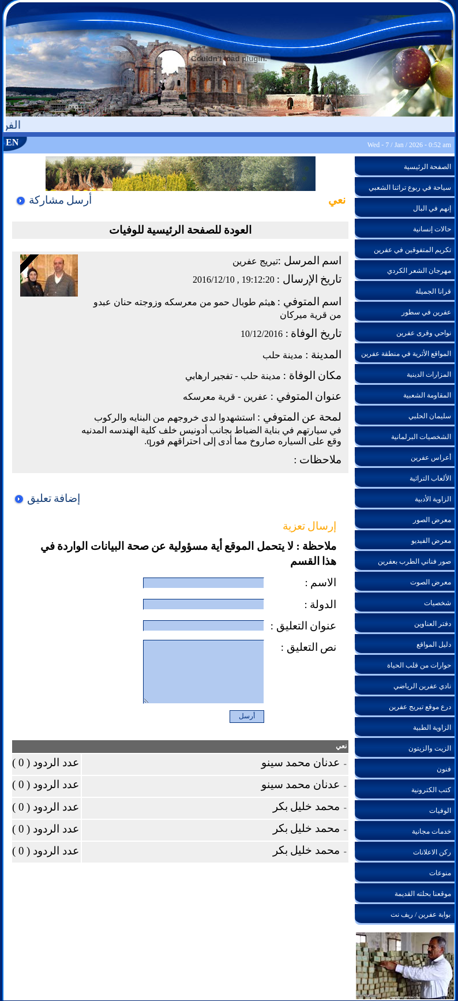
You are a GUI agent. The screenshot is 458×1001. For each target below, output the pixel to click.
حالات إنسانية (432, 229)
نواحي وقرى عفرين (423, 333)
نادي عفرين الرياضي (422, 686)
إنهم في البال (432, 208)
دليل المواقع (433, 644)
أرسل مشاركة (53, 200)
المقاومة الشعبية (427, 395)
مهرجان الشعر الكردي (419, 271)
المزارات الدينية (429, 374)
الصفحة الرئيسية (427, 167)
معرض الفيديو (431, 541)
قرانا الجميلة (433, 291)
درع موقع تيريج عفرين (420, 707)
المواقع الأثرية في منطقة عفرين (406, 354)
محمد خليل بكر (310, 806)
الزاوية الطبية (432, 727)
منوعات (440, 873)
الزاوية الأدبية (433, 499)
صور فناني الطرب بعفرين (414, 561)
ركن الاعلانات (432, 852)
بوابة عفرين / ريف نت (421, 914)
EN (12, 142)
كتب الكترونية (431, 790)
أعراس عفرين (431, 457)
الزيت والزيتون (429, 748)
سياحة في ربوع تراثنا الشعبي (410, 187)
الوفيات (440, 811)
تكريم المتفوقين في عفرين (412, 250)
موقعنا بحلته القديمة (423, 894)
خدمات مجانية (431, 831)
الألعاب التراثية (430, 478)
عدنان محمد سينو (304, 762)
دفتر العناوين (432, 624)
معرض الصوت (430, 582)
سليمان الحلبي (429, 416)
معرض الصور (432, 520)
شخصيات (437, 603)
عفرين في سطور (426, 312)
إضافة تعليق (46, 498)
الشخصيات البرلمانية (421, 437)
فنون (444, 769)
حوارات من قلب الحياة (419, 665)
